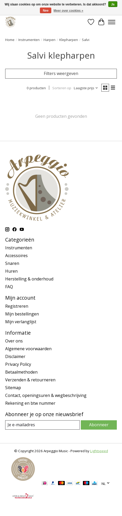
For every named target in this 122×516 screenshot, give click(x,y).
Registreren (16, 306)
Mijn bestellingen (22, 314)
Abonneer (99, 425)
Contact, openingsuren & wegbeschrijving (46, 395)
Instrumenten (29, 39)
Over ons (14, 341)
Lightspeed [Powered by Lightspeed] (99, 451)
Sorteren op (61, 88)
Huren (11, 271)
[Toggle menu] (111, 22)
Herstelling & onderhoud (29, 279)
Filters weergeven (61, 73)
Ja (112, 4)
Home (10, 39)
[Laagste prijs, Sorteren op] (86, 88)
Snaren (12, 263)
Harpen (49, 39)
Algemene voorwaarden (28, 349)
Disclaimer (15, 356)
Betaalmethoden (21, 372)
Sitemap (13, 387)
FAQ (9, 287)
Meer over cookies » (68, 10)
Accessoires (16, 255)
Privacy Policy (18, 364)
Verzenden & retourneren (30, 380)
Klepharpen (68, 39)
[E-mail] (42, 424)
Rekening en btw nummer (30, 403)
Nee (45, 10)
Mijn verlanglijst (20, 322)
